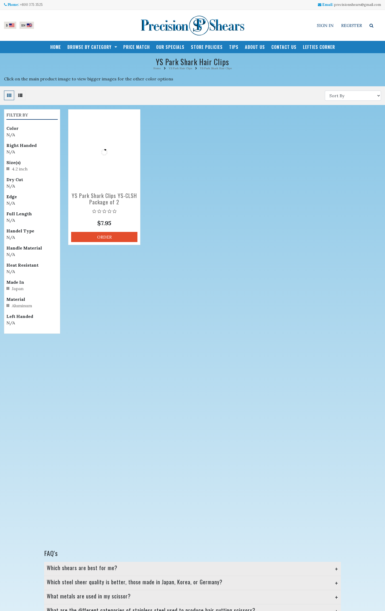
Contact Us (284, 47)
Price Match (136, 47)
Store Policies (207, 47)
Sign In (325, 25)
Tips (233, 47)
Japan (18, 288)
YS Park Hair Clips (180, 68)
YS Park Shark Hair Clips (216, 68)
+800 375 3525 (31, 4)
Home (55, 47)
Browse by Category (89, 47)
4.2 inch (20, 169)
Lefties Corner (319, 47)
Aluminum (22, 305)
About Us (255, 47)
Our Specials (170, 47)
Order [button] (104, 237)
